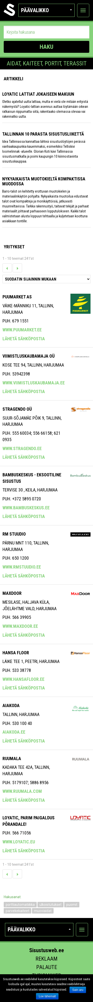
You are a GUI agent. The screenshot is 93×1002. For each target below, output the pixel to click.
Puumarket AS (17, 296)
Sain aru (77, 990)
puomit (71, 905)
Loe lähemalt (47, 996)
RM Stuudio (14, 534)
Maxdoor (12, 593)
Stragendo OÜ (17, 409)
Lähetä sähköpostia (23, 338)
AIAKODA (11, 705)
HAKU (46, 46)
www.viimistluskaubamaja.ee (33, 382)
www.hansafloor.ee (23, 679)
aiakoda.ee (13, 732)
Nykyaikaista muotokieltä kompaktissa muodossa (43, 181)
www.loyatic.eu (18, 841)
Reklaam (46, 959)
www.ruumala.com (22, 791)
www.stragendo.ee (22, 448)
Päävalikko (46, 10)
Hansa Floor (15, 652)
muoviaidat (43, 911)
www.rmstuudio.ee (21, 567)
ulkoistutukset (50, 905)
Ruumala (11, 758)
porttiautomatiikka (20, 905)
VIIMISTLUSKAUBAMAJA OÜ (28, 356)
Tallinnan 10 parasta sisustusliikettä (43, 134)
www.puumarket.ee (22, 329)
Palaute (46, 967)
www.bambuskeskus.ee (26, 507)
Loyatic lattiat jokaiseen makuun (38, 94)
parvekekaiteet (17, 911)
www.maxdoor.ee (20, 626)
